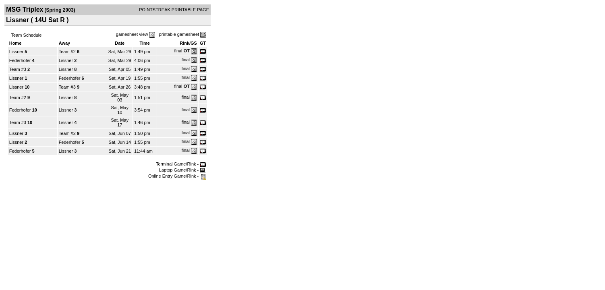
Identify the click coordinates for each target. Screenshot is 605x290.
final (178, 50)
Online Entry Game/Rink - (177, 176)
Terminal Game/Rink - (181, 164)
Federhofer (20, 60)
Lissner (16, 51)
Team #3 (17, 69)
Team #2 (67, 51)
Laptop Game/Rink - (182, 170)
